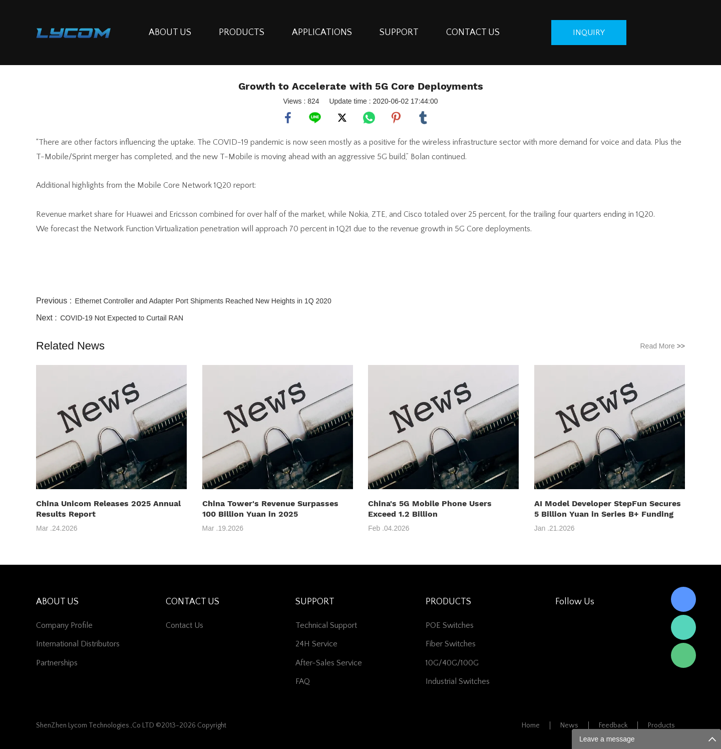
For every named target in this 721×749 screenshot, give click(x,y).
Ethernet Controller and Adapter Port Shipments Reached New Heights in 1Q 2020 (203, 301)
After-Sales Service (328, 662)
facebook (287, 117)
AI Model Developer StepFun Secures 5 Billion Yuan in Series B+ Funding (607, 509)
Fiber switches (451, 643)
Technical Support (326, 625)
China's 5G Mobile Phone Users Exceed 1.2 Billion (430, 509)
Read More (662, 346)
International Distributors (78, 643)
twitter (341, 117)
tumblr (423, 117)
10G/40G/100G (452, 662)
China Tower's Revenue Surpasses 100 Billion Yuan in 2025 (270, 509)
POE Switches (450, 625)
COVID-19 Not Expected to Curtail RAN (121, 318)
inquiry (589, 32)
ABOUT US (170, 33)
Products (661, 725)
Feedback (613, 725)
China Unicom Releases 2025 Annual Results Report (108, 509)
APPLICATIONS (322, 33)
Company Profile (64, 625)
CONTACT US (473, 33)
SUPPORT (399, 33)
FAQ (302, 681)
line (314, 117)
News (569, 725)
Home (531, 725)
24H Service (316, 643)
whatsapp (369, 117)
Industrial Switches (458, 681)
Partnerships (57, 662)
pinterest (396, 117)
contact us (184, 625)
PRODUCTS (241, 33)
